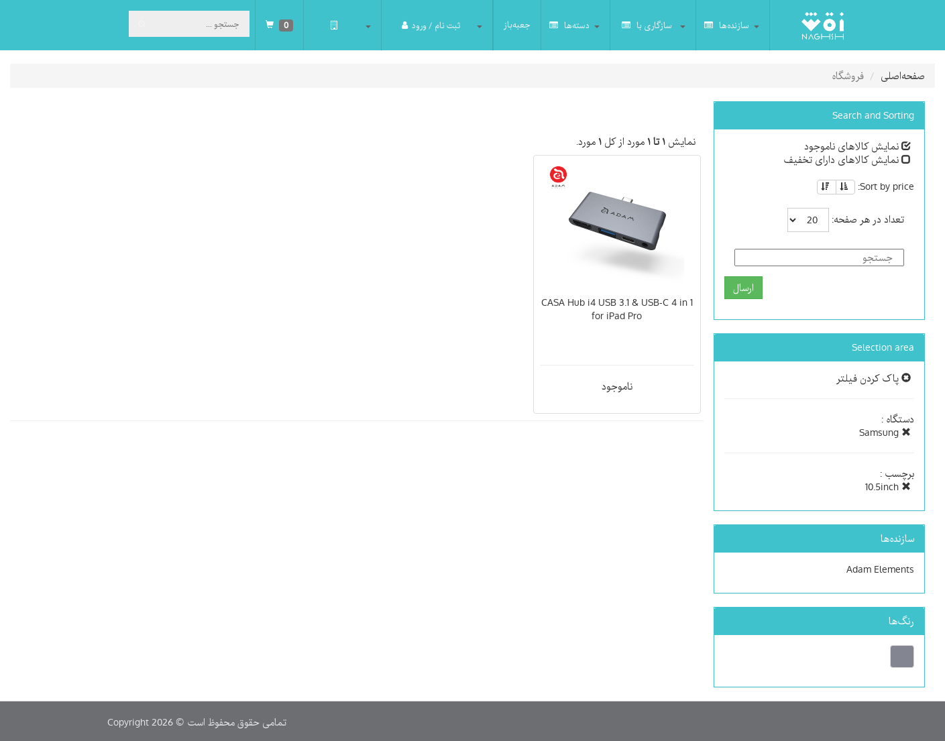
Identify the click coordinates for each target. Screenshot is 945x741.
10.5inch (888, 487)
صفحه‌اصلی (903, 75)
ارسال (743, 287)
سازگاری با (647, 25)
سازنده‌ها (726, 25)
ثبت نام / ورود (431, 25)
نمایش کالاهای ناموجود (857, 146)
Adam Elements (880, 569)
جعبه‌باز (517, 24)
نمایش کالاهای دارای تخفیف (847, 159)
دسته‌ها (569, 25)
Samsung (885, 432)
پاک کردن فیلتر (873, 378)
